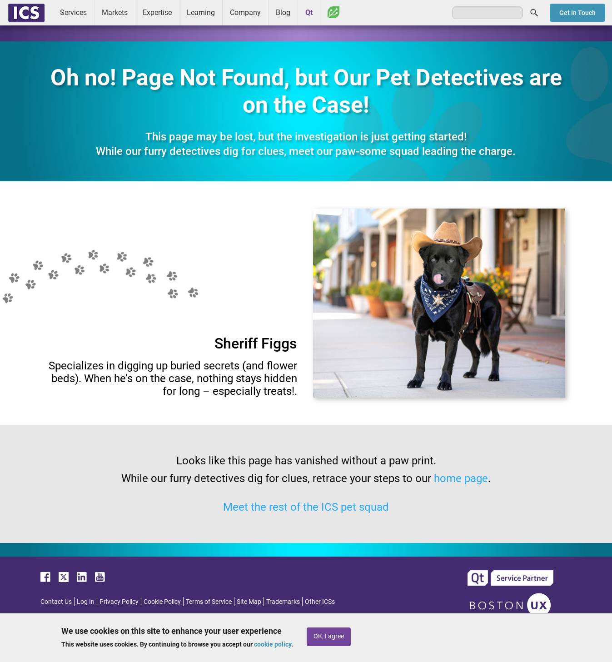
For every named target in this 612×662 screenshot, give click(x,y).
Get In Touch (577, 12)
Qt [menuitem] (309, 12)
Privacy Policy (119, 601)
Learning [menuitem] (201, 12)
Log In (86, 601)
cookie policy (272, 644)
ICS (26, 12)
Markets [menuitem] (115, 12)
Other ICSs (320, 601)
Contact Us (56, 601)
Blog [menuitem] (283, 12)
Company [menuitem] (245, 12)
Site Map (249, 601)
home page (461, 478)
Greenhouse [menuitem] (333, 12)
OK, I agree (328, 636)
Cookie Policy (162, 601)
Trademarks (283, 601)
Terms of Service (209, 601)
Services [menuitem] (73, 12)
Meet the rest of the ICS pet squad (306, 507)
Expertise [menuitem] (157, 12)
